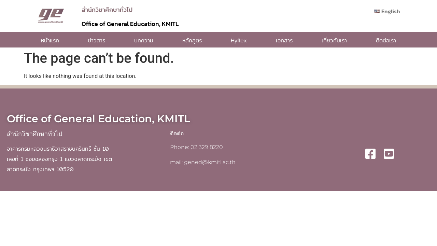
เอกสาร (284, 40)
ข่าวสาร (96, 40)
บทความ (143, 40)
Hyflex (239, 40)
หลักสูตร (192, 40)
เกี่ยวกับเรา (334, 40)
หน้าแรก (50, 40)
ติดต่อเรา (386, 40)
